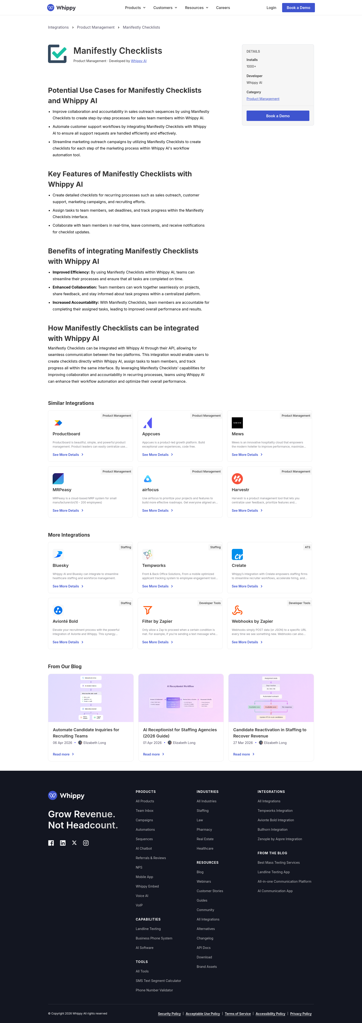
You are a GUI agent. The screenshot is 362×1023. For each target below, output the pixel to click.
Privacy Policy (301, 1014)
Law (200, 820)
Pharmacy (204, 829)
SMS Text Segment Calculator (158, 981)
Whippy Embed (147, 886)
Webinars (204, 881)
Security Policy (169, 1014)
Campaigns (144, 820)
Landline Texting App (274, 872)
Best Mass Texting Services (279, 862)
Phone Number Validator (154, 990)
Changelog (205, 938)
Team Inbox (145, 810)
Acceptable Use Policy (203, 1014)
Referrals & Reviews (151, 858)
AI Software (145, 948)
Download (204, 957)
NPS (139, 867)
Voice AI (142, 896)
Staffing (203, 810)
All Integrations (208, 919)
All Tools (142, 971)
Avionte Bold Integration (276, 820)
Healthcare (205, 848)
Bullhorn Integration (273, 829)
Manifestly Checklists (141, 27)
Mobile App (144, 877)
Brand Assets (207, 967)
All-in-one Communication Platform (284, 881)
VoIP (139, 905)
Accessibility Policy (270, 1014)
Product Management (96, 27)
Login (271, 7)
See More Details (69, 454)
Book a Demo (298, 7)
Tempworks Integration (275, 810)
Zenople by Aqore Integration (280, 839)
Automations (145, 829)
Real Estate (205, 839)
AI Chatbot (144, 848)
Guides (202, 900)
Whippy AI (139, 61)
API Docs (204, 948)
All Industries (207, 801)
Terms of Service (238, 1014)
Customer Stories (210, 891)
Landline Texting (148, 929)
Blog (200, 872)
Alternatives (206, 929)
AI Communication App (275, 891)
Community (205, 910)
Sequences (144, 839)
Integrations (58, 27)
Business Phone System (154, 938)
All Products (145, 801)
